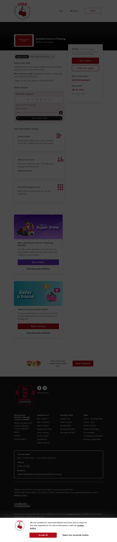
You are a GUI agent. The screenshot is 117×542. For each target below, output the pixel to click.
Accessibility (89, 432)
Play (61, 11)
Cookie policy (20, 439)
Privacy (17, 435)
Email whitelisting (91, 429)
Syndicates (42, 439)
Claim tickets (43, 425)
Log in (93, 10)
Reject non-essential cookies (76, 535)
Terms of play (90, 425)
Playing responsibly (92, 439)
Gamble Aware (20, 495)
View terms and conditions (38, 269)
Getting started (67, 432)
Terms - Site (89, 422)
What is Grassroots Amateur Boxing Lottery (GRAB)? (23, 426)
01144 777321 (23, 466)
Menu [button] (74, 11)
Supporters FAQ (44, 429)
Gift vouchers (43, 422)
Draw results (43, 436)
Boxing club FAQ (67, 429)
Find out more (25, 170)
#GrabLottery (43, 393)
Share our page (85, 68)
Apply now (65, 418)
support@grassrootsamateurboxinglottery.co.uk (39, 474)
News (16, 432)
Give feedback (83, 363)
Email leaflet (65, 425)
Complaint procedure (93, 436)
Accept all (43, 535)
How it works (43, 432)
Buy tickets (85, 60)
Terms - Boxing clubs (93, 418)
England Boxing (74, 514)
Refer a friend (38, 326)
